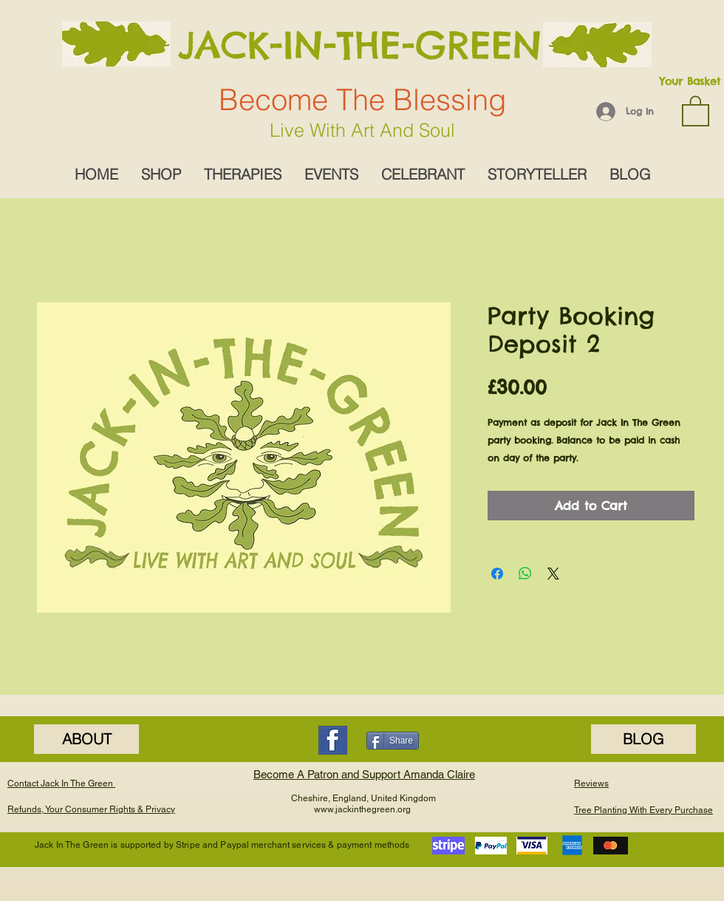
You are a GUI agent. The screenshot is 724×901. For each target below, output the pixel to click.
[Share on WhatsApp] (525, 573)
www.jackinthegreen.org (362, 809)
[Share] (392, 740)
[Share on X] (553, 573)
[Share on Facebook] (497, 573)
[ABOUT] (86, 739)
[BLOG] (643, 739)
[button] (695, 110)
